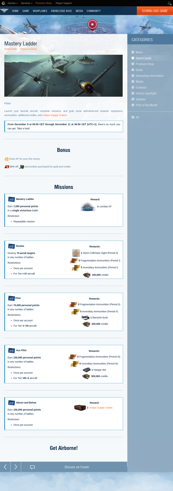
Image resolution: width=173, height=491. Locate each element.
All (137, 117)
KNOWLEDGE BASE (61, 11)
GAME (25, 11)
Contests (141, 87)
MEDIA (79, 11)
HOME (15, 11)
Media (139, 81)
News (139, 52)
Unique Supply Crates (54, 115)
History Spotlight (146, 93)
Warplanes (40, 11)
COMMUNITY (94, 11)
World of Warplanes (4, 10)
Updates (141, 99)
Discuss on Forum (28, 49)
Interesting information (149, 76)
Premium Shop (145, 64)
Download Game (155, 10)
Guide (139, 70)
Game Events (143, 58)
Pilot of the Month (147, 105)
